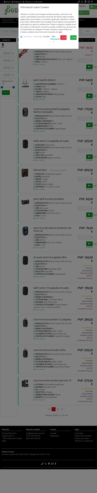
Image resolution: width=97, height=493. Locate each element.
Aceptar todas (64, 37)
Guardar (74, 37)
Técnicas (26, 36)
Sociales (46, 36)
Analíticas (37, 36)
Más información (55, 39)
